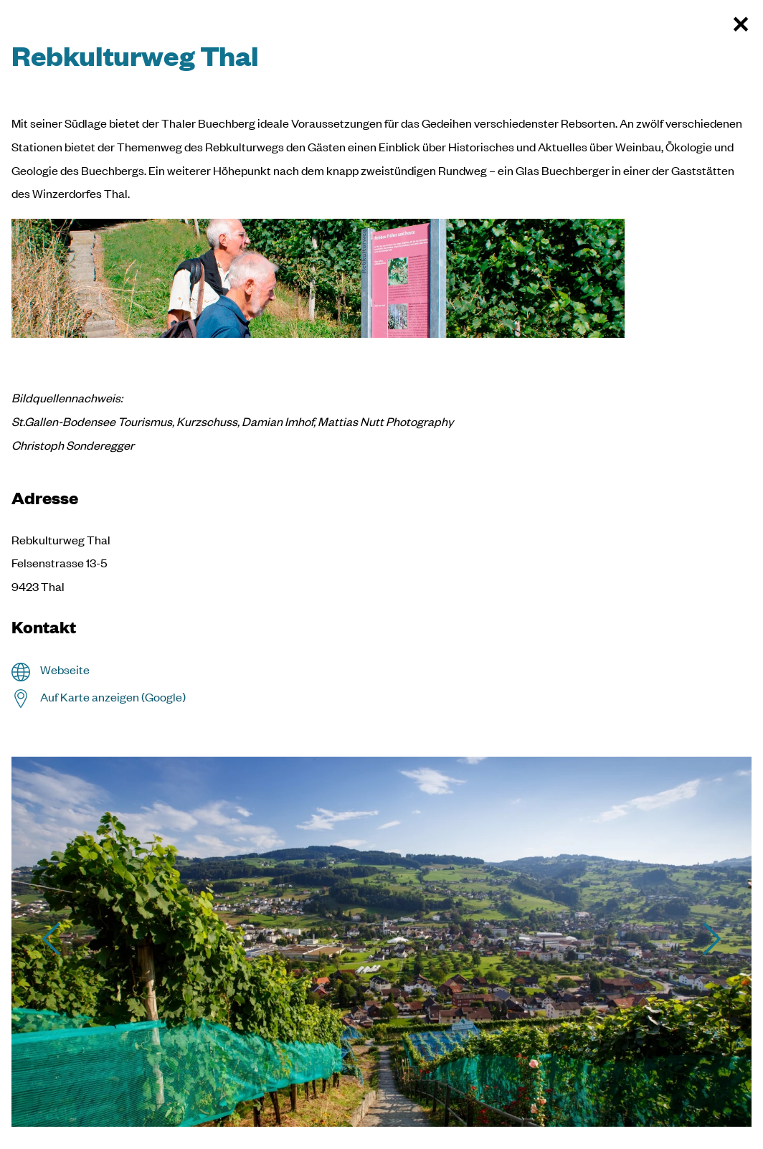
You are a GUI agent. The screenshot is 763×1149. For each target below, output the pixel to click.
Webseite (65, 669)
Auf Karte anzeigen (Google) (113, 696)
